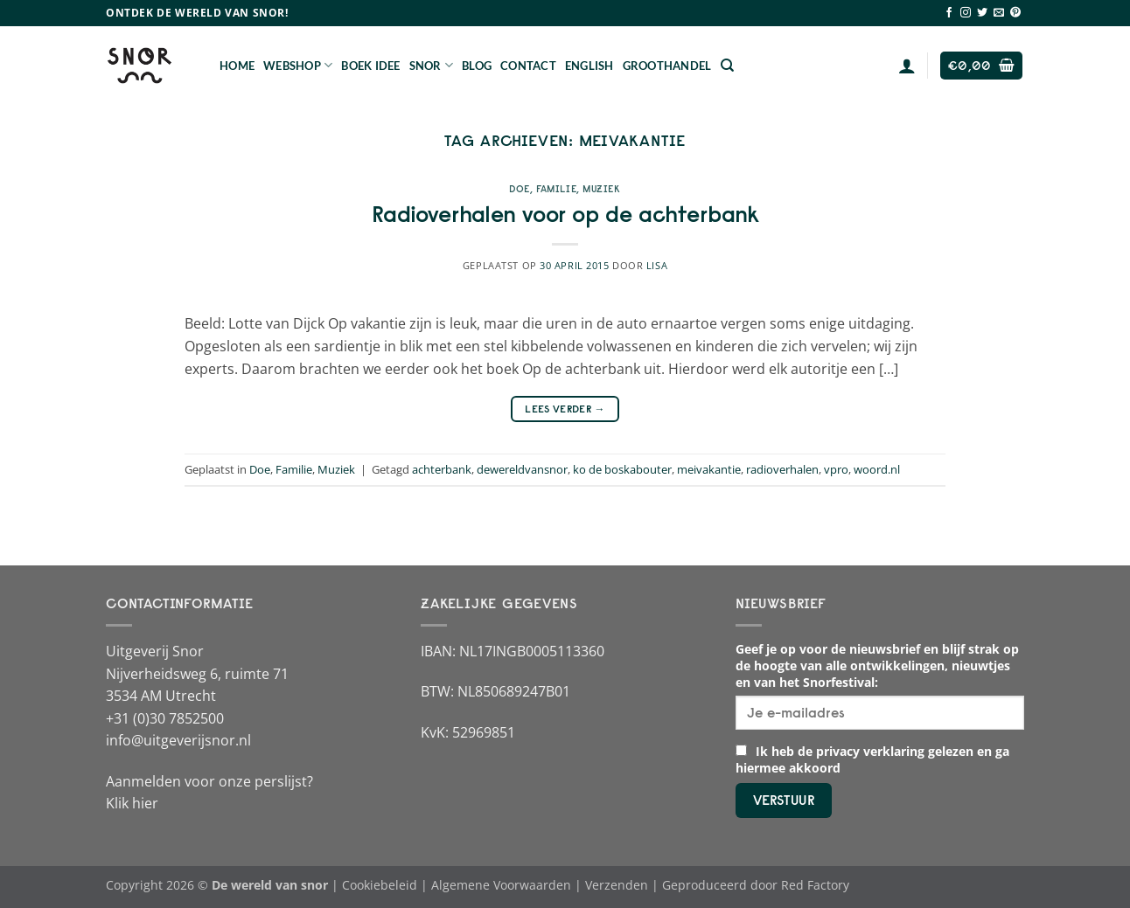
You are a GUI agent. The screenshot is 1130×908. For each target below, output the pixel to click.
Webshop (297, 65)
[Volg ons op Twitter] (982, 13)
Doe (519, 189)
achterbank (441, 469)
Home (237, 66)
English (589, 66)
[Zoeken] (727, 65)
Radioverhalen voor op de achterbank (565, 214)
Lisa (656, 265)
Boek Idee (370, 66)
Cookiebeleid (379, 885)
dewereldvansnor (522, 469)
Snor (431, 65)
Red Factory (815, 885)
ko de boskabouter (622, 469)
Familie (556, 189)
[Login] (907, 65)
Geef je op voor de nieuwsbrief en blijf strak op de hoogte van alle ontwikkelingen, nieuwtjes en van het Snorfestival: (877, 665)
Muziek (601, 189)
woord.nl (877, 469)
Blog (477, 66)
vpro (836, 469)
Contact (528, 66)
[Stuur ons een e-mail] (999, 13)
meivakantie (709, 469)
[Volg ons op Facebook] (949, 13)
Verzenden (616, 885)
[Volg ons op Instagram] (965, 13)
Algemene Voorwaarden (501, 885)
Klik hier (132, 803)
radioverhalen (782, 469)
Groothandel (667, 66)
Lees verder (565, 408)
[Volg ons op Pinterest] (1015, 13)
